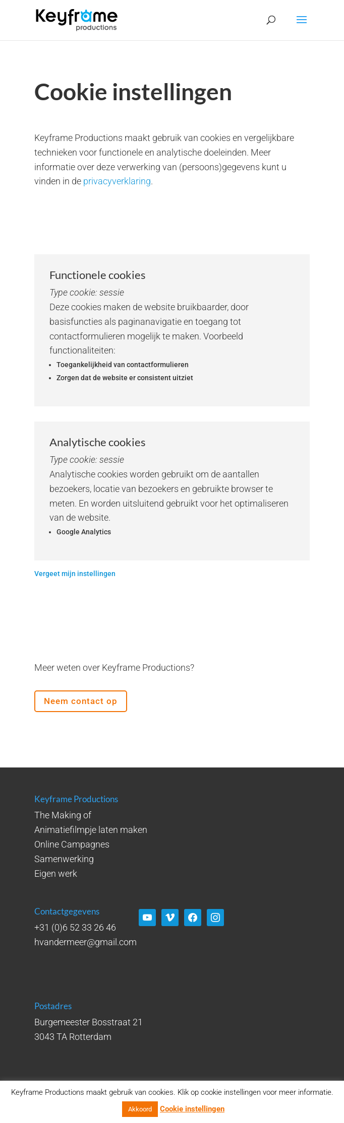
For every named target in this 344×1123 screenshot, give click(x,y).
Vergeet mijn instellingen (75, 574)
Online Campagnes (71, 844)
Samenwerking (64, 859)
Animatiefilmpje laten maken (90, 829)
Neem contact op (81, 701)
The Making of (62, 815)
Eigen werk (55, 873)
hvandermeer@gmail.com (85, 942)
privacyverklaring (117, 181)
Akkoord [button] (140, 1109)
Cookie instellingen (192, 1108)
